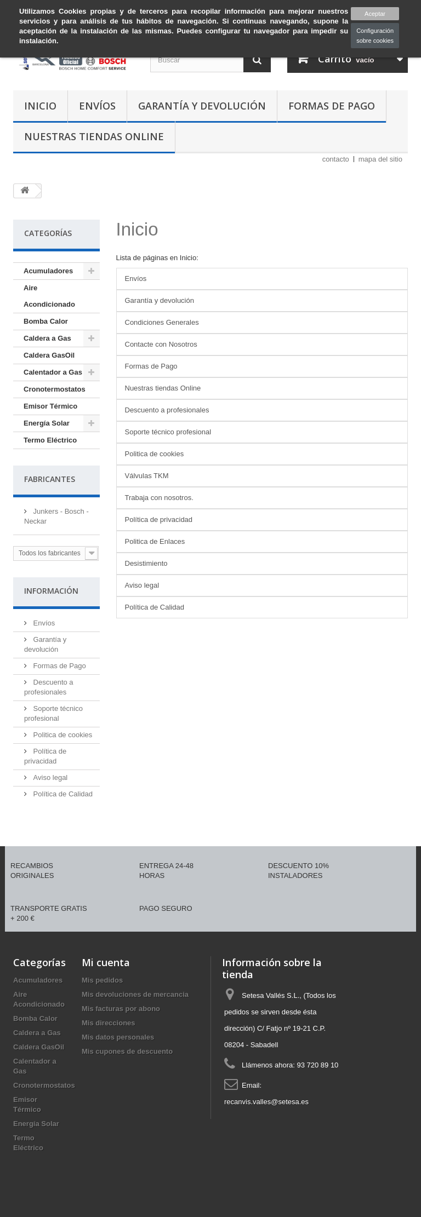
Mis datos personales (118, 1037)
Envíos (97, 105)
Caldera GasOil (49, 355)
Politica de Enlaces (155, 541)
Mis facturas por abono (121, 1008)
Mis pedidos (102, 980)
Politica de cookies (61, 735)
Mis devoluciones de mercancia (135, 994)
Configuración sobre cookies (375, 35)
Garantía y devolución (202, 105)
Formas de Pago (331, 105)
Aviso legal (49, 777)
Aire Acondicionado (49, 296)
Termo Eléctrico (50, 440)
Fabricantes (49, 479)
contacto (335, 159)
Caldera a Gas (47, 338)
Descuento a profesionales (167, 410)
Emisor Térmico (50, 406)
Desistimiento (146, 563)
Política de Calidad (62, 794)
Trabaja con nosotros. (159, 497)
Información (51, 590)
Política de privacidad (159, 519)
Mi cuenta (106, 962)
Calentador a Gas (53, 372)
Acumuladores (48, 271)
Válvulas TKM (147, 476)
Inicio (40, 105)
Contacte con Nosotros (161, 344)
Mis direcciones (108, 1023)
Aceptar (375, 13)
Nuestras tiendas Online (94, 136)
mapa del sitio (380, 159)
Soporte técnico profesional (168, 432)
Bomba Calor (46, 321)
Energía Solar (47, 423)
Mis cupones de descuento (127, 1051)
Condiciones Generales (162, 322)
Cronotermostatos (55, 389)
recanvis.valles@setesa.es (266, 1102)
